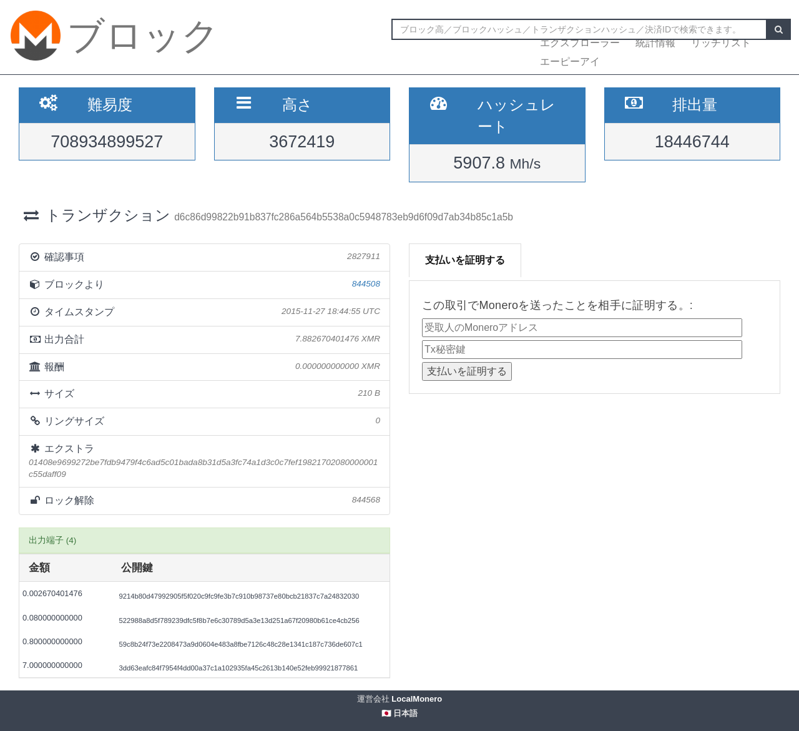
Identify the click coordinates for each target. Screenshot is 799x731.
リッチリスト (721, 42)
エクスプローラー (580, 42)
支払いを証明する (465, 260)
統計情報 (655, 42)
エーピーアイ (570, 61)
